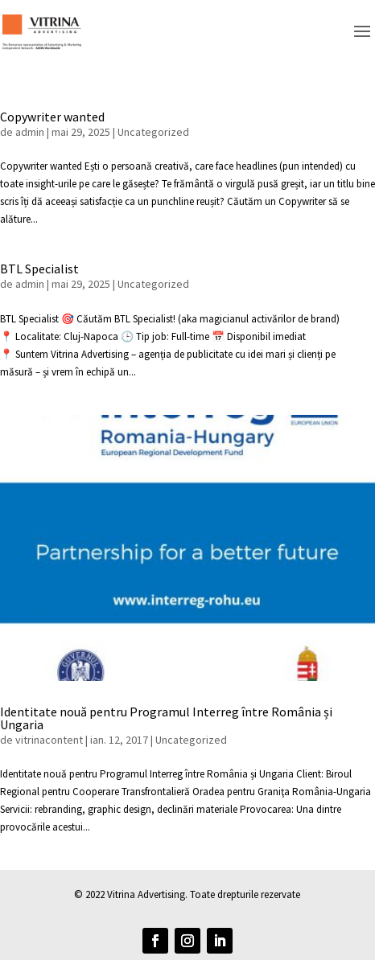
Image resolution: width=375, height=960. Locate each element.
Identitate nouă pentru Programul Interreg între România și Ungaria (166, 718)
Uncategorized (153, 132)
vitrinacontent (49, 739)
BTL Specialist (39, 269)
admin (29, 132)
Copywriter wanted (52, 117)
